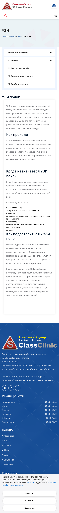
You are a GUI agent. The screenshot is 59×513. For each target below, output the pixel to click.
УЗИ (19, 36)
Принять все (29, 508)
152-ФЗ (30, 482)
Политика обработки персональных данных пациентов (28, 380)
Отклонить (29, 494)
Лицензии (9, 459)
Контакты (8, 464)
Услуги (13, 36)
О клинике (9, 436)
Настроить (29, 501)
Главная (5, 36)
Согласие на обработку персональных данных (24, 376)
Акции (7, 455)
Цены (7, 450)
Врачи (7, 440)
